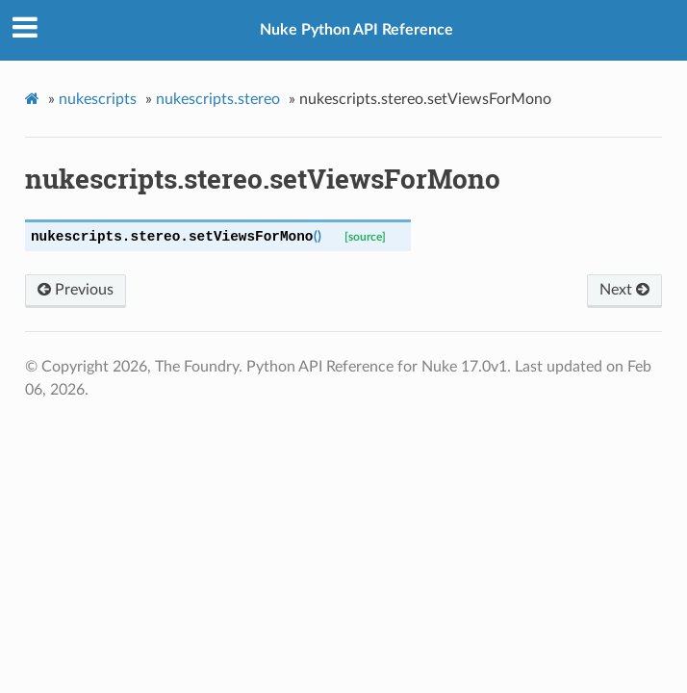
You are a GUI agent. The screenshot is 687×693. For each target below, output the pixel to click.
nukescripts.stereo (218, 99)
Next (624, 289)
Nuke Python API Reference (356, 30)
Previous (76, 289)
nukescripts (98, 99)
